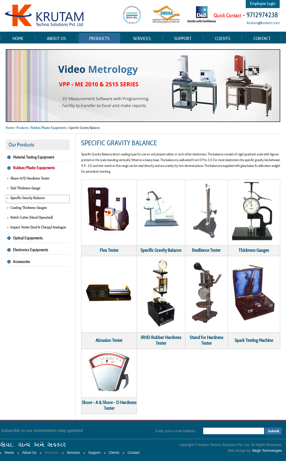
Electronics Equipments (30, 249)
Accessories (21, 261)
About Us (56, 38)
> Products (21, 127)
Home (18, 38)
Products (99, 38)
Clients (222, 38)
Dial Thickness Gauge (25, 188)
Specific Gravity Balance (27, 197)
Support (183, 38)
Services (142, 38)
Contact (262, 38)
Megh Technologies (267, 451)
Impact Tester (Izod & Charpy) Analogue (38, 227)
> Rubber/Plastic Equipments (47, 127)
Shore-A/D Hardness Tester (29, 178)
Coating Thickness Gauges (28, 207)
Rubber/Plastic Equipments (34, 167)
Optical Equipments (28, 238)
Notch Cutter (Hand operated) (31, 217)
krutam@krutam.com (263, 22)
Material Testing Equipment (33, 157)
